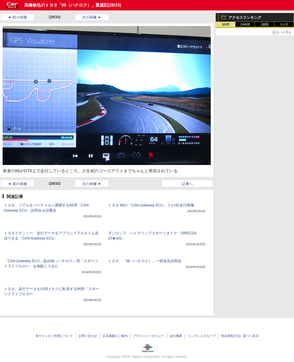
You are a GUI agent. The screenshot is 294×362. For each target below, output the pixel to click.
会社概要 (176, 336)
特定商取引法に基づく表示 (240, 336)
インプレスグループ (202, 336)
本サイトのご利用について (54, 336)
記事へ (187, 184)
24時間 (245, 24)
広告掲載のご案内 (115, 336)
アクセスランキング (244, 17)
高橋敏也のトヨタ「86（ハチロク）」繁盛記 (66, 5)
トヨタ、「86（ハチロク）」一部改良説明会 (144, 261)
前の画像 (19, 17)
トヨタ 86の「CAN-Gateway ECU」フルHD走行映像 (151, 205)
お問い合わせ (87, 336)
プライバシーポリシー (148, 336)
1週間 (265, 24)
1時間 (226, 24)
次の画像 (89, 17)
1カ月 (284, 24)
